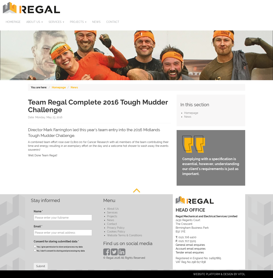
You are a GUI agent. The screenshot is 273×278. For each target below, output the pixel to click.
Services (112, 212)
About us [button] (34, 21)
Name (38, 211)
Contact (112, 223)
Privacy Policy (116, 227)
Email (38, 226)
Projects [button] (78, 21)
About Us (113, 208)
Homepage (59, 87)
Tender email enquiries (190, 252)
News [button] (96, 21)
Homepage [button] (13, 21)
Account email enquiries (191, 248)
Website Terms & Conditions (124, 235)
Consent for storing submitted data (56, 241)
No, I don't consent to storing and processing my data (61, 251)
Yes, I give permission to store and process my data (60, 247)
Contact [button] (112, 21)
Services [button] (56, 21)
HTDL (241, 274)
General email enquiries (190, 244)
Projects (112, 216)
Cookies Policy (116, 231)
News (74, 87)
